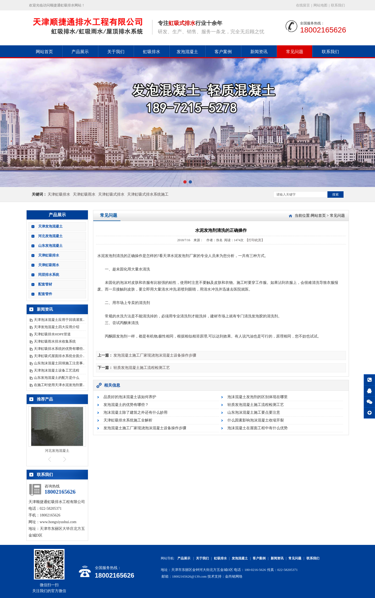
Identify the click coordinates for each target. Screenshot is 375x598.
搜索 (335, 194)
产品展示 (80, 51)
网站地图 (320, 5)
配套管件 (45, 294)
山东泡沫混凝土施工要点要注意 (253, 412)
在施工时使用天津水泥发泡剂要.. (59, 385)
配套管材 (45, 284)
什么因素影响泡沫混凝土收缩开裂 (255, 420)
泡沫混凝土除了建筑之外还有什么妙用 (135, 412)
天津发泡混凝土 (50, 226)
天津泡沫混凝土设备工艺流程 (56, 370)
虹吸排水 (151, 51)
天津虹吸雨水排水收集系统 (55, 341)
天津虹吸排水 (59, 194)
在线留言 (303, 5)
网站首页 (44, 51)
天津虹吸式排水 (111, 194)
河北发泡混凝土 (50, 236)
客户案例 (223, 51)
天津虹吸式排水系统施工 (148, 194)
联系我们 (338, 5)
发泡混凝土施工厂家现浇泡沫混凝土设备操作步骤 (154, 355)
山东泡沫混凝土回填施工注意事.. (59, 363)
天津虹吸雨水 (84, 194)
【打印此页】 (255, 240)
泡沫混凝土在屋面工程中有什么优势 (257, 428)
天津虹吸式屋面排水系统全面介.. (59, 356)
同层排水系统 (48, 275)
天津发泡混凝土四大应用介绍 (56, 327)
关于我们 (115, 51)
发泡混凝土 (187, 51)
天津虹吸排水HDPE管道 (52, 334)
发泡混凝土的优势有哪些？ (126, 405)
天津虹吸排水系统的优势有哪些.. (59, 349)
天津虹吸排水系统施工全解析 (127, 420)
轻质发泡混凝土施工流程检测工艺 (141, 368)
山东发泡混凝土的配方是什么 (56, 378)
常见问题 (294, 51)
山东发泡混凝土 (50, 246)
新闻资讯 (258, 51)
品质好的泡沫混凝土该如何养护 (129, 397)
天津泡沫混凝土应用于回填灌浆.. (59, 320)
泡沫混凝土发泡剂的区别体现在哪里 (257, 397)
